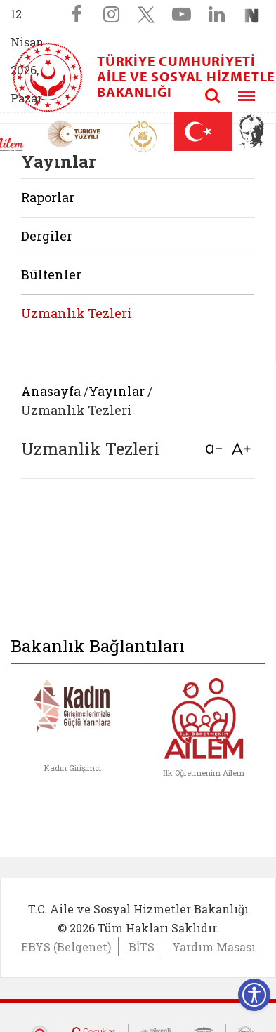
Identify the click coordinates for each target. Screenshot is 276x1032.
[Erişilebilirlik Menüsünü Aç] (254, 995)
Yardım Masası (214, 946)
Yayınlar (116, 391)
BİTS (142, 946)
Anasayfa (51, 391)
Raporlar (47, 197)
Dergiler (46, 235)
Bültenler (51, 274)
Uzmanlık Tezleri (76, 313)
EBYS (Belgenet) (66, 946)
